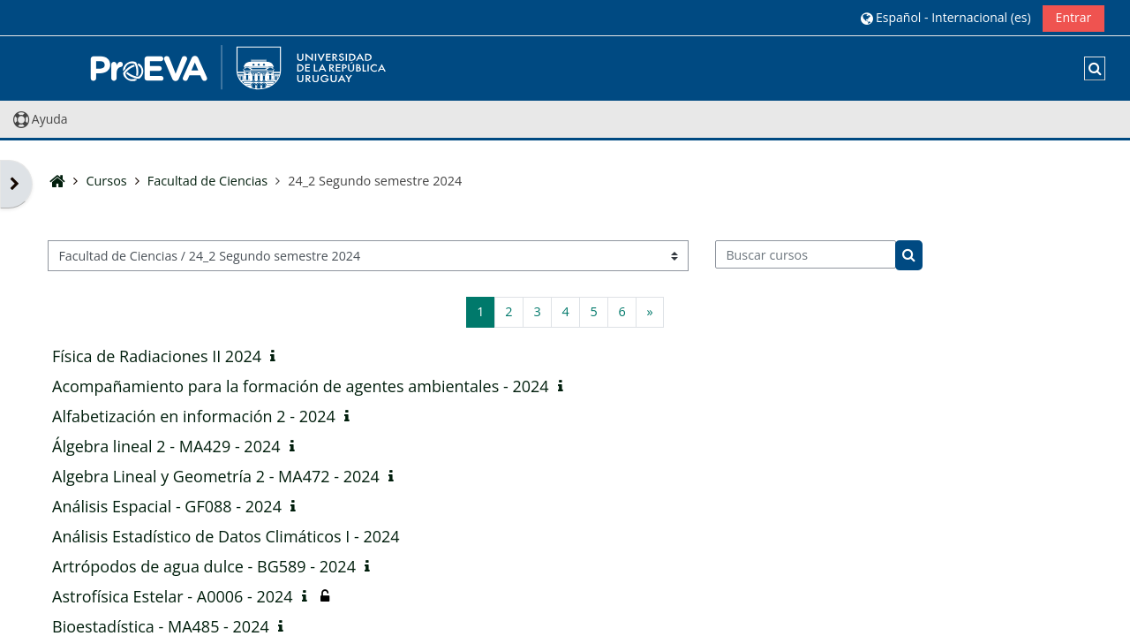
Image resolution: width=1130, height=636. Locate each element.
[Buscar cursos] (805, 254)
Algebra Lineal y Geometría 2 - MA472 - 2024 (216, 476)
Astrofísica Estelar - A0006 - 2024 (172, 596)
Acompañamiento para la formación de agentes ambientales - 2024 (300, 386)
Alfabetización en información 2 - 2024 (193, 416)
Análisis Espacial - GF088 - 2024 (167, 506)
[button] (945, 17)
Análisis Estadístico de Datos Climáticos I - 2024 (226, 536)
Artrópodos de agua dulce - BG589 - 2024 (204, 566)
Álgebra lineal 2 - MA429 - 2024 (166, 446)
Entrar (1074, 17)
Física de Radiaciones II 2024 (156, 356)
